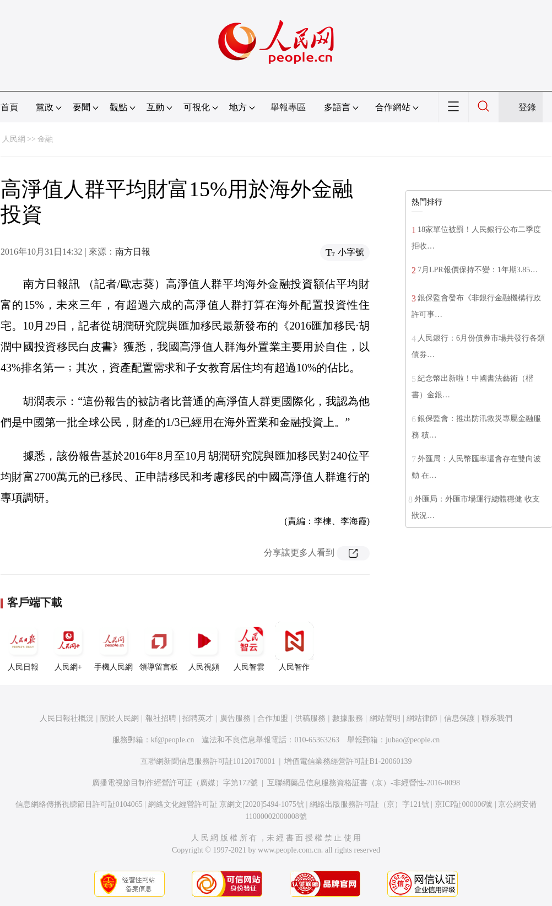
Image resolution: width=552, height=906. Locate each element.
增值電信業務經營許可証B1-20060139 (348, 761)
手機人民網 (113, 646)
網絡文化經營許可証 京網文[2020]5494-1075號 (226, 804)
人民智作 (294, 646)
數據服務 (347, 718)
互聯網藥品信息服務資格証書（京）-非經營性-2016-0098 (363, 783)
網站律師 (422, 718)
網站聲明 (385, 718)
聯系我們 (496, 718)
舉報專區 (288, 107)
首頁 (9, 107)
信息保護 (459, 718)
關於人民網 (119, 718)
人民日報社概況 (67, 718)
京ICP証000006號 (464, 804)
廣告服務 (235, 718)
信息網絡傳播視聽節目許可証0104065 (79, 804)
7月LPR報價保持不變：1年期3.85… (478, 270)
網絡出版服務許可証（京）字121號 (369, 804)
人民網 (13, 139)
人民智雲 (249, 646)
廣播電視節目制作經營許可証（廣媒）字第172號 (175, 783)
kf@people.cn (172, 740)
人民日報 (23, 646)
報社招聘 (160, 718)
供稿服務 (310, 718)
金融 (45, 139)
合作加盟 (272, 718)
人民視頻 (204, 646)
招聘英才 (197, 718)
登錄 (527, 107)
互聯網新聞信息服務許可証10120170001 (207, 761)
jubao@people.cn (413, 740)
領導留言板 (158, 646)
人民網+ (68, 646)
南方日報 (132, 251)
